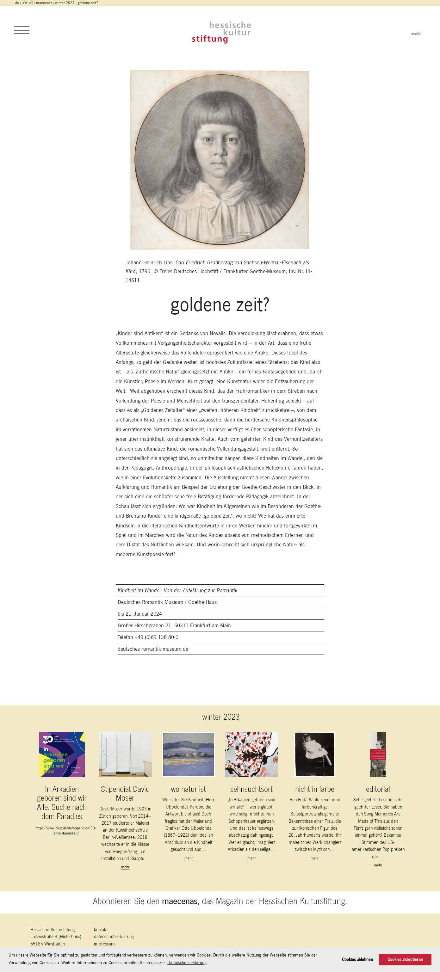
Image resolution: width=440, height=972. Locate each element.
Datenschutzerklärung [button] (187, 962)
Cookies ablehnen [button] (357, 959)
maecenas (44, 3)
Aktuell (27, 3)
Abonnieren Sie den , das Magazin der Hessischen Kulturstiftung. (220, 901)
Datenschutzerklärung (114, 936)
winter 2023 (65, 3)
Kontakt (101, 929)
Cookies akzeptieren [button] (405, 959)
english (416, 33)
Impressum (104, 943)
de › (18, 3)
